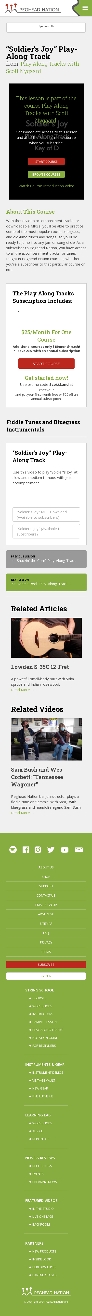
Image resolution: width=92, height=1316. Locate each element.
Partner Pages (44, 1275)
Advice (37, 1131)
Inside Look (41, 1259)
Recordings (42, 1166)
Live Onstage (42, 1216)
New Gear (40, 1088)
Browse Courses (46, 174)
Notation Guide (45, 1037)
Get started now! (46, 377)
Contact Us (46, 895)
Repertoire (41, 1139)
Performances (44, 1267)
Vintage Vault (43, 1080)
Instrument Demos (47, 1072)
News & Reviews (40, 1157)
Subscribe (46, 964)
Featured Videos (41, 1200)
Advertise (46, 914)
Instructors (42, 1014)
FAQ (46, 933)
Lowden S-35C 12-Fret (40, 666)
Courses (39, 998)
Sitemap (46, 923)
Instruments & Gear (45, 1064)
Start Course (46, 161)
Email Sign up (46, 905)
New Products (44, 1251)
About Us (46, 867)
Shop (46, 876)
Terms (46, 951)
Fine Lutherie (42, 1096)
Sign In (46, 976)
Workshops (42, 1006)
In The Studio (43, 1208)
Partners (34, 1243)
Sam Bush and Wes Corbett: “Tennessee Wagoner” (37, 777)
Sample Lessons (45, 1022)
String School (39, 989)
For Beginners (44, 1045)
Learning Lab (38, 1114)
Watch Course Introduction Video (46, 185)
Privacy (46, 942)
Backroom (41, 1224)
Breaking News (44, 1181)
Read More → (23, 689)
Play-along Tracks (47, 1030)
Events (38, 1174)
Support (46, 886)
